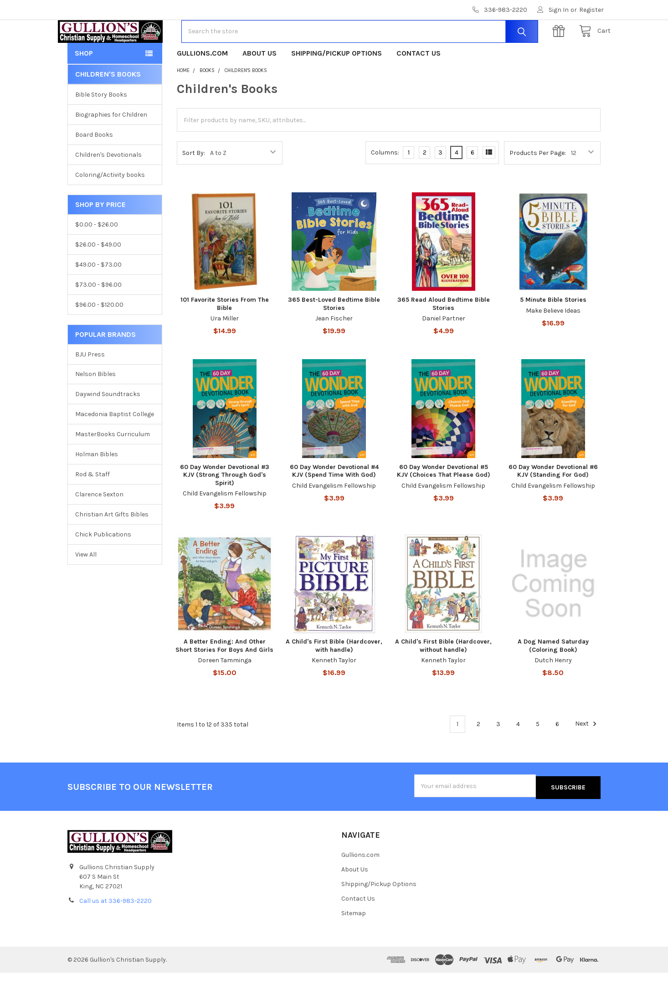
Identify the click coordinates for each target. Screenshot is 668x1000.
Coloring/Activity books (110, 204)
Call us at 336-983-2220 (115, 928)
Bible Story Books (101, 124)
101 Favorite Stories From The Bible (224, 333)
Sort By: (193, 182)
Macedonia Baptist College (114, 443)
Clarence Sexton (99, 523)
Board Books (94, 164)
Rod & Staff (92, 503)
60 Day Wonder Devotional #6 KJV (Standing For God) (553, 500)
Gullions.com (202, 82)
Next (587, 753)
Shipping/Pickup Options (336, 82)
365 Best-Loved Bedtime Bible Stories (334, 333)
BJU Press (90, 383)
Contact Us (418, 82)
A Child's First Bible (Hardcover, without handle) (443, 675)
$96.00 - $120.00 (99, 334)
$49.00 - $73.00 (98, 294)
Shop (84, 82)
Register (591, 10)
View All (86, 584)
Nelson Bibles (95, 403)
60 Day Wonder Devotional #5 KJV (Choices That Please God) (443, 500)
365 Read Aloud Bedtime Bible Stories (443, 333)
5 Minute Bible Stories (553, 329)
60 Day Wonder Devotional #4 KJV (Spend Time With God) (334, 500)
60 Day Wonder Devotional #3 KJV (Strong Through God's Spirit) (224, 504)
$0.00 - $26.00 (96, 254)
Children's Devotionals (108, 184)
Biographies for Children (111, 144)
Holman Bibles (96, 483)
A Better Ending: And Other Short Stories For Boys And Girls (224, 675)
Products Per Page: (537, 182)
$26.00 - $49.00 (98, 274)
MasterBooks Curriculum (112, 463)
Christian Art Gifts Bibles (112, 543)
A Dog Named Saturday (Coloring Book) (553, 675)
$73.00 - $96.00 (98, 314)
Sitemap (353, 940)
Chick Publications (103, 563)
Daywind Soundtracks (107, 423)
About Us (259, 82)
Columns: (385, 182)
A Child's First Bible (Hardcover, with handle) (334, 675)
